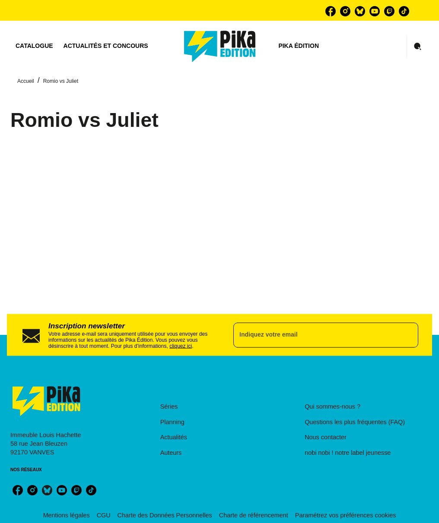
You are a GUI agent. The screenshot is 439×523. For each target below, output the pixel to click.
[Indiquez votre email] (315, 334)
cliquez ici (180, 346)
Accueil (25, 81)
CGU (104, 515)
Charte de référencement (253, 515)
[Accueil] (220, 46)
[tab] (34, 46)
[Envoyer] (408, 335)
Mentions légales (66, 515)
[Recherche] (418, 46)
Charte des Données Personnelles (165, 515)
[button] (212, 407)
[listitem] (330, 11)
